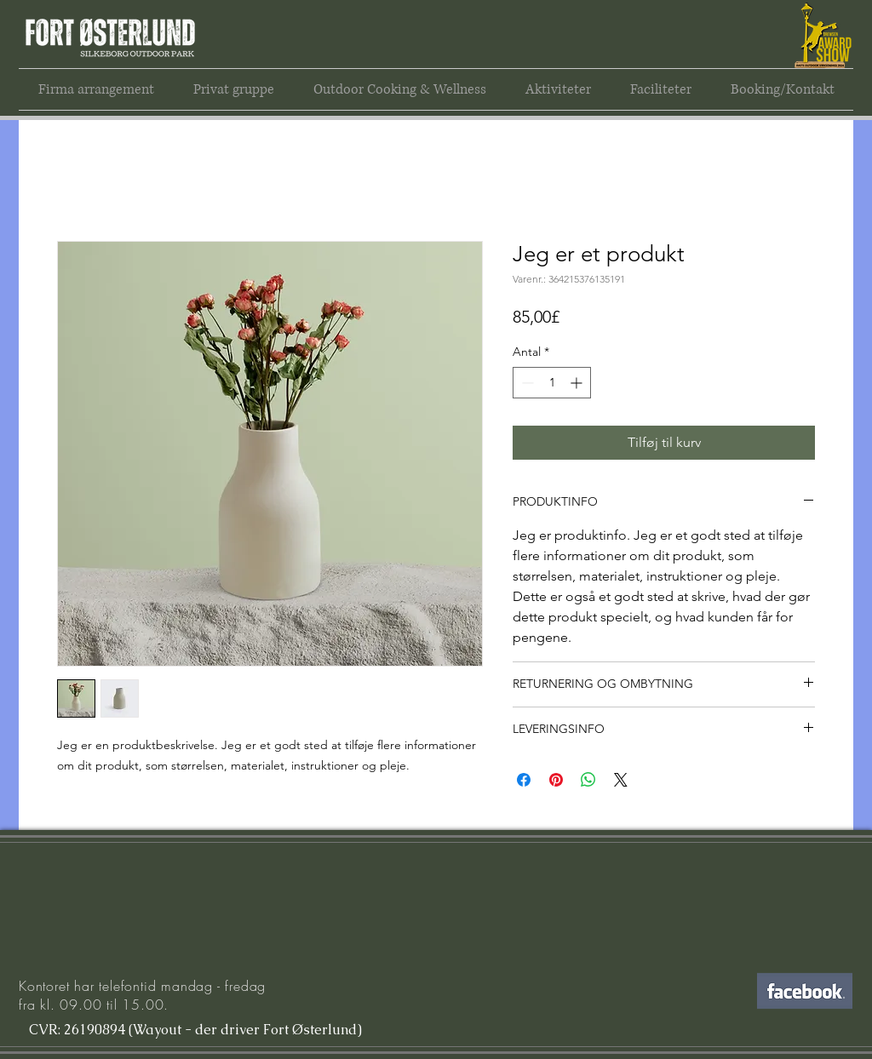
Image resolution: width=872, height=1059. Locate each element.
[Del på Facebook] (523, 780)
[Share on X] (621, 780)
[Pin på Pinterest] (556, 780)
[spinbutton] (551, 383)
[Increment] (577, 383)
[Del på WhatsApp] (588, 780)
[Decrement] (525, 383)
